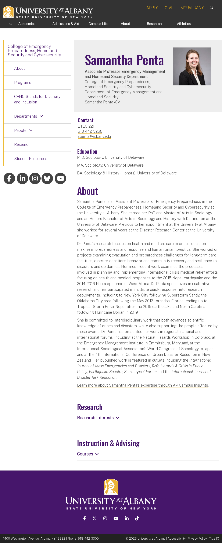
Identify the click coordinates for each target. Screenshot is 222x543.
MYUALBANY (192, 8)
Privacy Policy (197, 538)
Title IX (214, 538)
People (20, 130)
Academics (26, 24)
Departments (25, 116)
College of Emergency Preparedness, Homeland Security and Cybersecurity (34, 50)
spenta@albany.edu (94, 136)
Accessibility (177, 538)
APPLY (152, 8)
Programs (22, 82)
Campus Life (98, 24)
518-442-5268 (90, 131)
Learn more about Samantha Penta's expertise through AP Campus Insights (142, 385)
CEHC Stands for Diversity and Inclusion (37, 99)
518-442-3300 (88, 538)
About (125, 24)
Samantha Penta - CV (102, 102)
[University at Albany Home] (48, 11)
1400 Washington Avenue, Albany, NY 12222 (34, 538)
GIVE (169, 8)
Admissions (65, 24)
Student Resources (30, 158)
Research (154, 24)
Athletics (184, 24)
